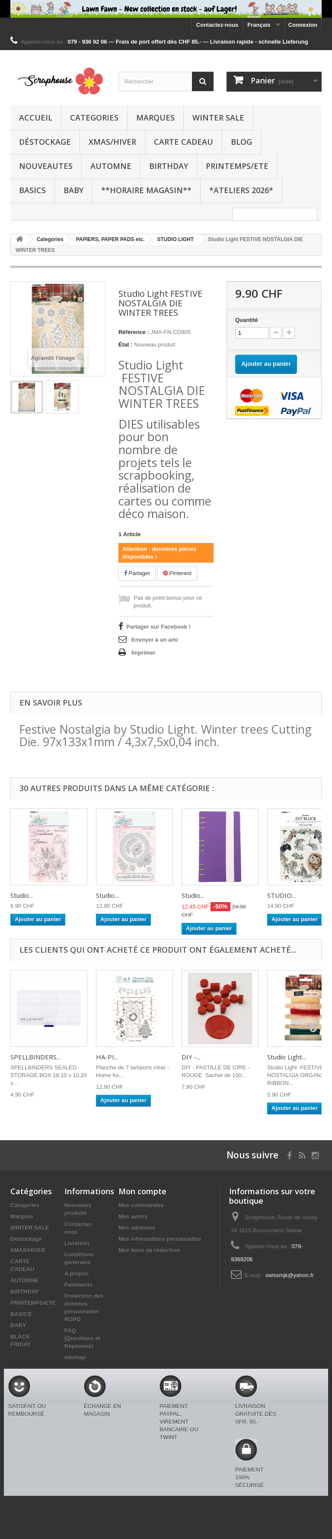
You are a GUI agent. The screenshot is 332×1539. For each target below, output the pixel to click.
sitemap (75, 1357)
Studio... (21, 895)
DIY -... (191, 1056)
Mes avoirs (132, 1216)
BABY (73, 190)
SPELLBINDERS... (35, 1056)
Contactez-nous (217, 25)
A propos (76, 1273)
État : (125, 344)
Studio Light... (286, 1056)
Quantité (246, 320)
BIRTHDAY (168, 166)
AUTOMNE (110, 166)
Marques (155, 117)
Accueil (35, 117)
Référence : (133, 332)
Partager (137, 573)
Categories (94, 117)
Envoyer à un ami (154, 639)
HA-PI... (107, 1056)
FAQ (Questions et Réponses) (82, 1338)
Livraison (76, 1243)
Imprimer (143, 652)
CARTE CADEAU (183, 142)
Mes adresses (136, 1227)
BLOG (241, 142)
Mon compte (142, 1191)
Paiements (78, 1284)
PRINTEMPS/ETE (237, 166)
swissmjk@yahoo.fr (289, 1275)
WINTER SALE (218, 117)
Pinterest (177, 573)
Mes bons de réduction (149, 1250)
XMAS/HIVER (112, 142)
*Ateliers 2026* (241, 190)
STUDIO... (281, 895)
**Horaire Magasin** (146, 190)
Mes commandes (141, 1205)
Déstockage (45, 142)
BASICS (32, 190)
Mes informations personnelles (159, 1239)
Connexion (302, 25)
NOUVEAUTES (46, 166)
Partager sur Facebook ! (158, 626)
